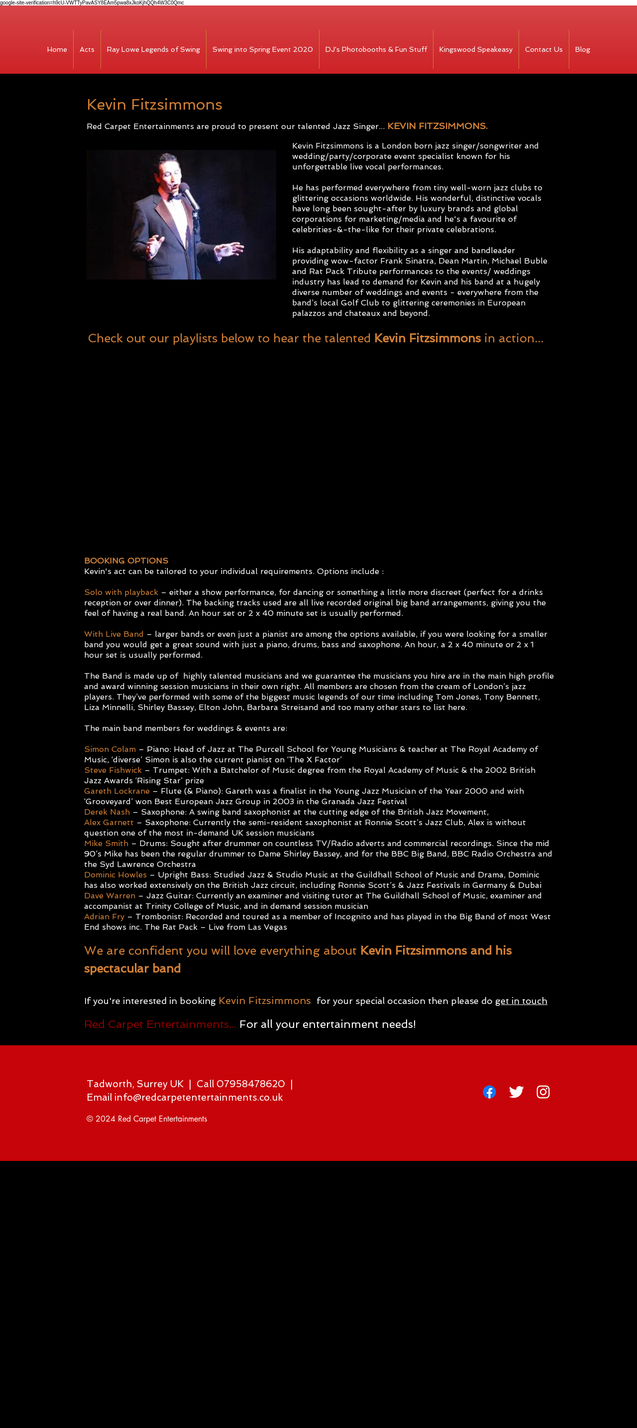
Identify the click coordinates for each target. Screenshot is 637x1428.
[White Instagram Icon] (543, 1092)
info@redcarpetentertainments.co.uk (198, 1097)
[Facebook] (489, 1092)
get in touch (521, 1001)
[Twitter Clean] (516, 1092)
